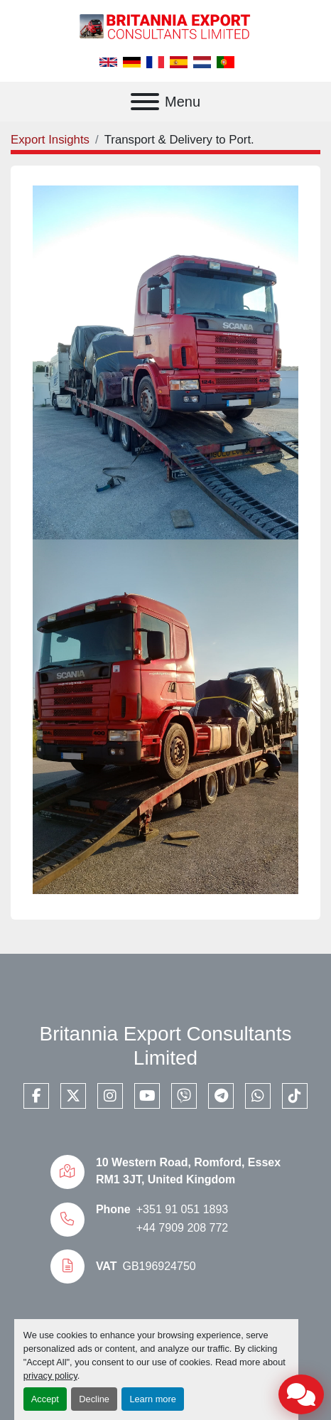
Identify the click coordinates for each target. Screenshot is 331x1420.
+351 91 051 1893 (182, 1209)
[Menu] (145, 101)
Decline (94, 1399)
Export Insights (50, 139)
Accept (45, 1399)
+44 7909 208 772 (182, 1228)
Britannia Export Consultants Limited (166, 1046)
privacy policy (50, 1375)
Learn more (152, 1399)
